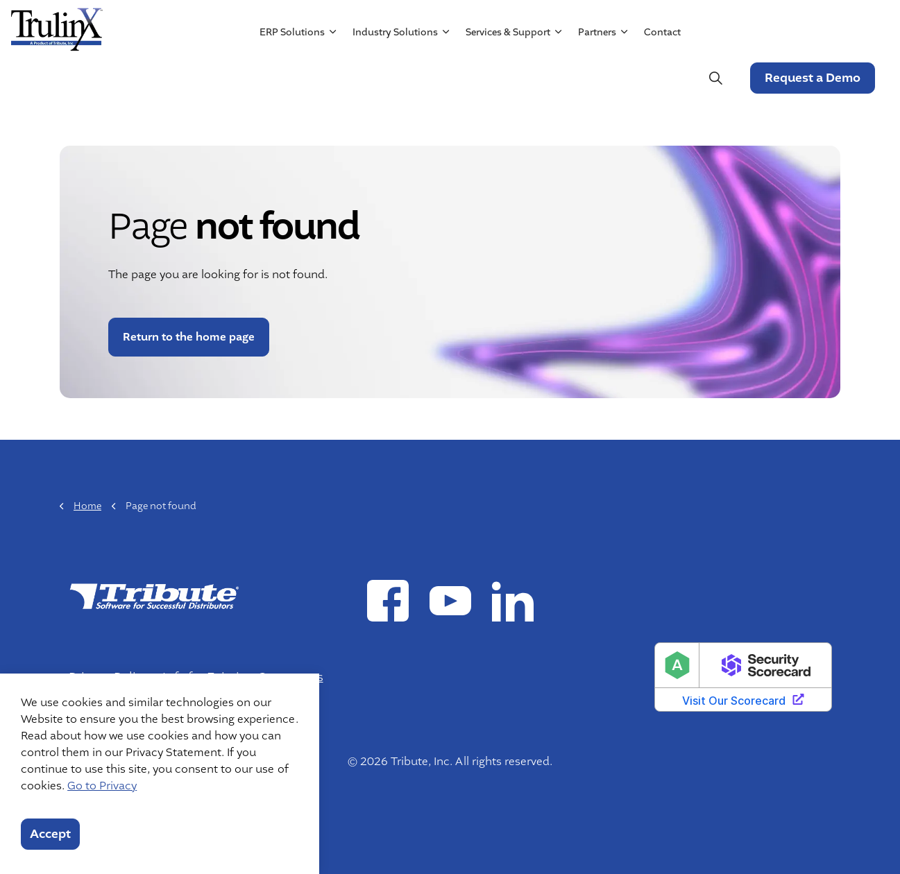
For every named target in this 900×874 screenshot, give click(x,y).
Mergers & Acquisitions (702, 26)
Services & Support (507, 78)
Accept (50, 834)
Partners (596, 78)
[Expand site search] (715, 78)
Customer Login (830, 26)
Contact (661, 78)
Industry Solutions (394, 78)
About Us (528, 26)
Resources (594, 26)
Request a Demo (812, 78)
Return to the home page (189, 337)
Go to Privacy (102, 786)
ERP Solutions (291, 78)
